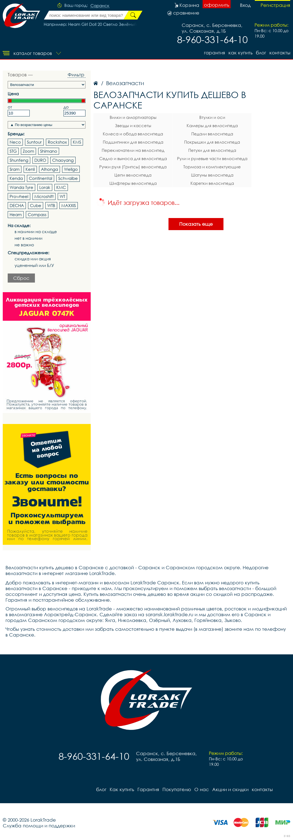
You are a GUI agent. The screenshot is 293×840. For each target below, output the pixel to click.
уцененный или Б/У (34, 265)
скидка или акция (33, 259)
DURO (40, 160)
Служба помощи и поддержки (39, 825)
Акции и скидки (230, 789)
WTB (51, 205)
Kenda (16, 178)
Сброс (21, 278)
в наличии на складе (36, 232)
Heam (16, 214)
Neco (15, 141)
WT (62, 196)
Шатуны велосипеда (212, 174)
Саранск (99, 6)
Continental (40, 178)
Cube (35, 205)
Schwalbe (68, 178)
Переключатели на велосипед (133, 150)
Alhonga (49, 169)
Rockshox (57, 141)
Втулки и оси (212, 117)
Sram (15, 169)
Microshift (44, 196)
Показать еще (196, 224)
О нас (201, 789)
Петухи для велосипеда (212, 150)
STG (13, 151)
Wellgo (71, 169)
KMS (77, 141)
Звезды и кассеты (133, 125)
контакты (279, 52)
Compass (37, 214)
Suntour (34, 141)
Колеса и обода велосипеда (133, 133)
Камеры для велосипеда (212, 125)
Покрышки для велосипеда (212, 141)
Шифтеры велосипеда (133, 183)
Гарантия (214, 52)
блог (261, 52)
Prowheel (19, 196)
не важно (24, 245)
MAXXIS (68, 205)
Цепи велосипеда (132, 174)
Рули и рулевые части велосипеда (212, 158)
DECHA (17, 205)
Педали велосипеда (212, 133)
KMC (61, 187)
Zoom (28, 151)
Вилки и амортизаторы (133, 117)
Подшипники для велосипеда (133, 141)
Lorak (44, 187)
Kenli (30, 169)
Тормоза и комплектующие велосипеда (212, 167)
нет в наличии (28, 238)
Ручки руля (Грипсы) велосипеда (133, 166)
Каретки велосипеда (212, 183)
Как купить (240, 52)
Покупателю (176, 789)
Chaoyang (63, 160)
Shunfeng (19, 160)
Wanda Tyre (21, 187)
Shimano (48, 151)
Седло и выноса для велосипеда (133, 158)
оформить (216, 5)
